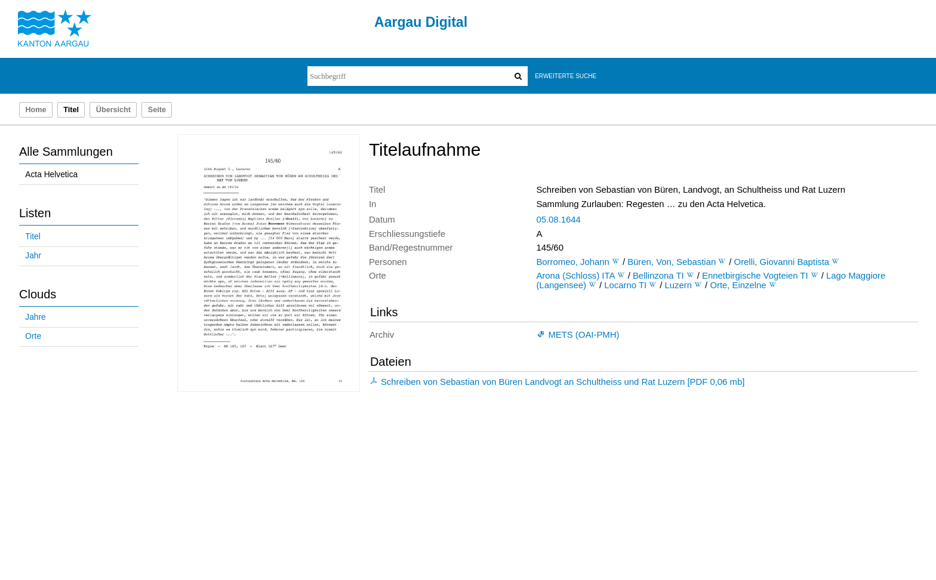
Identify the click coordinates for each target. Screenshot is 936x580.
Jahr (33, 255)
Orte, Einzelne (738, 285)
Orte (33, 336)
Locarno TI (625, 285)
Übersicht (113, 110)
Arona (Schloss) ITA (575, 275)
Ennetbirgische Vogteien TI (755, 275)
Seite (157, 110)
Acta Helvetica (51, 174)
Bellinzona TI (658, 275)
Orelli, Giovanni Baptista (782, 262)
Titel (32, 236)
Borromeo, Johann (572, 262)
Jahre (35, 317)
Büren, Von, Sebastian (671, 262)
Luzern (678, 285)
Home (35, 110)
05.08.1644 (558, 219)
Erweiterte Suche (565, 76)
